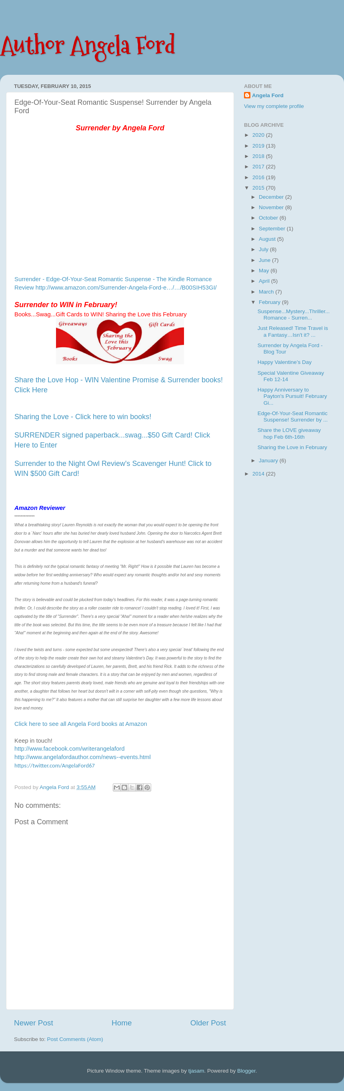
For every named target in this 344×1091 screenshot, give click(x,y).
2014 (259, 474)
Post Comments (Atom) (75, 1039)
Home (122, 1023)
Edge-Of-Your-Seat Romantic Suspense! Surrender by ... (293, 416)
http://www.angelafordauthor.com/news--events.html (82, 757)
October (269, 218)
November (272, 207)
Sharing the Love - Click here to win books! (82, 417)
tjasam (196, 1071)
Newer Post (33, 1023)
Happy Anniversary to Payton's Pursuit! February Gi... (292, 396)
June (265, 260)
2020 (259, 135)
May (264, 271)
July (264, 249)
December (272, 197)
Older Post (208, 1023)
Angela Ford (268, 95)
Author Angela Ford (87, 45)
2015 (259, 188)
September (273, 229)
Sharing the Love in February (292, 447)
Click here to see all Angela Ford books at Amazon (80, 724)
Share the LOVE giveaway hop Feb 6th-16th (289, 433)
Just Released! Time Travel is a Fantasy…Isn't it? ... (293, 331)
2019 (259, 146)
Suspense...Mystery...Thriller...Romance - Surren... (294, 314)
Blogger (246, 1071)
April (265, 281)
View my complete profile (274, 106)
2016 (259, 177)
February (270, 302)
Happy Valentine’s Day (285, 362)
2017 (259, 167)
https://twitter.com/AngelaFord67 (54, 765)
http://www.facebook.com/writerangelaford (69, 748)
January (269, 461)
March (267, 292)
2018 (259, 156)
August (268, 239)
